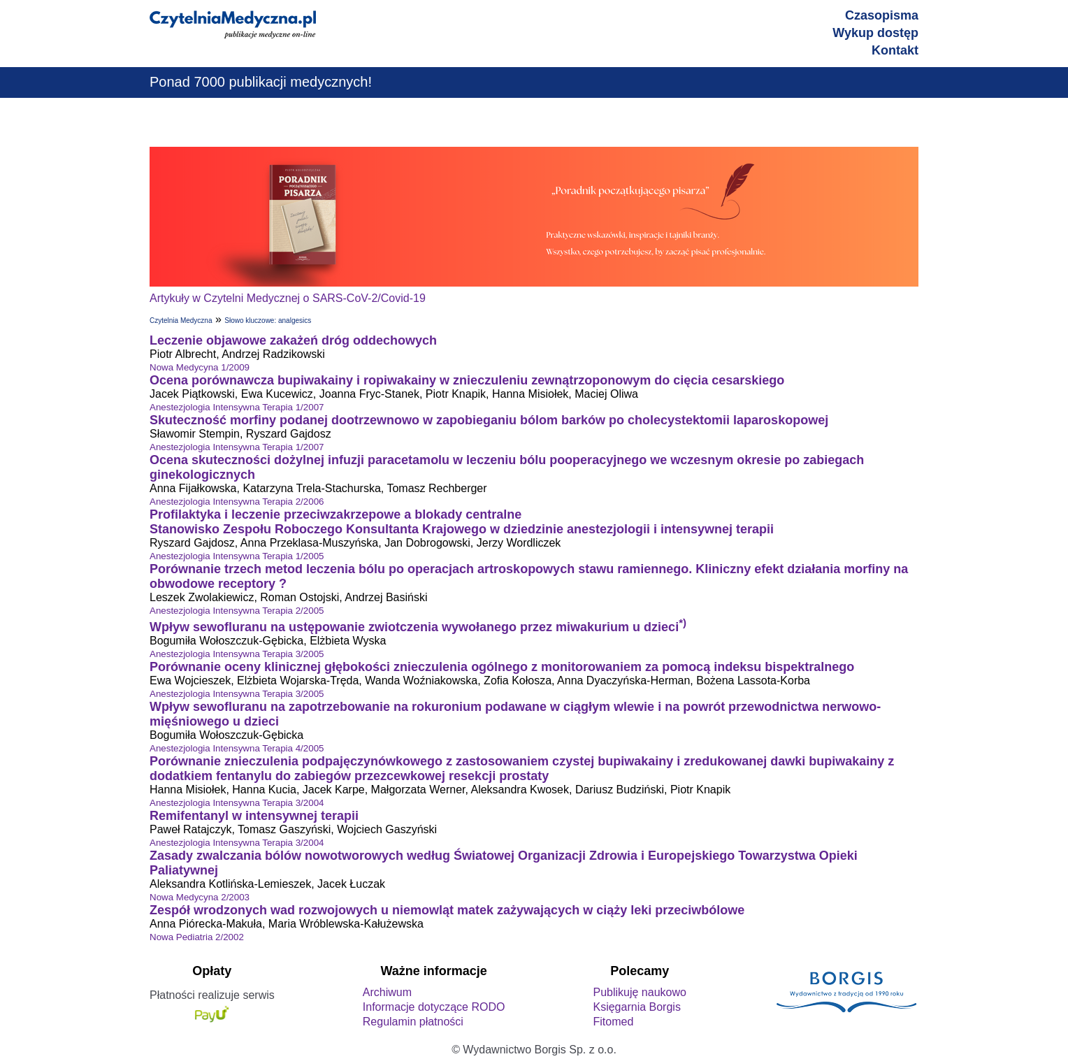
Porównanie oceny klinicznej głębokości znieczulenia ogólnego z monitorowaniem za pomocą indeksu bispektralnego (502, 667)
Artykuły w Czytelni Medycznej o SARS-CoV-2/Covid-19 (288, 298)
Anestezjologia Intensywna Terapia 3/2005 (237, 654)
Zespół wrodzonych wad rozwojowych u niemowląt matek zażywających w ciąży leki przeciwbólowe (447, 910)
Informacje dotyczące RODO (434, 1007)
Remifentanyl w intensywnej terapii (254, 816)
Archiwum (387, 992)
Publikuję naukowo (639, 992)
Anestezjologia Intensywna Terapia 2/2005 (237, 610)
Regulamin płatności (413, 1022)
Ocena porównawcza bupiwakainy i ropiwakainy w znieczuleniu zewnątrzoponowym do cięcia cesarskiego (467, 380)
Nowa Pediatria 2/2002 (197, 937)
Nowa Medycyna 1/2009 (200, 367)
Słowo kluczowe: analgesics (267, 320)
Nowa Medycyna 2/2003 (200, 897)
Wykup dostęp (875, 33)
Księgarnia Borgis (636, 1007)
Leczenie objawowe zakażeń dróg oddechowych (293, 340)
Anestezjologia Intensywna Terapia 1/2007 (237, 407)
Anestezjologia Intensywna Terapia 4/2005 (237, 748)
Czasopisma (881, 15)
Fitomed (613, 1022)
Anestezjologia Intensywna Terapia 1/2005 (237, 556)
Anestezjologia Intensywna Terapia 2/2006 (237, 501)
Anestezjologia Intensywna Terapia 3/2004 (237, 803)
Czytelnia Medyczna (181, 320)
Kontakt (895, 50)
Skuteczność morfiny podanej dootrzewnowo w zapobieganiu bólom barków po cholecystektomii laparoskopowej (489, 420)
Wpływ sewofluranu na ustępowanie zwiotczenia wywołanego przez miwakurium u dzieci (418, 627)
